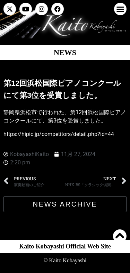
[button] (120, 9)
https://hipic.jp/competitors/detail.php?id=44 (58, 134)
